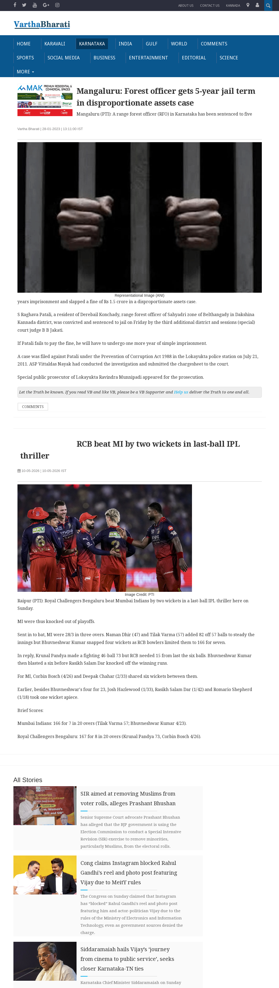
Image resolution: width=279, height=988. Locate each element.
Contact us (210, 6)
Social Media (32, 57)
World (177, 43)
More (224, 57)
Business (71, 57)
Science (193, 57)
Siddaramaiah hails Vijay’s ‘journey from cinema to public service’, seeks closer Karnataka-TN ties (127, 945)
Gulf (149, 43)
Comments (211, 43)
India (123, 43)
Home (23, 43)
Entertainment (115, 57)
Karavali (53, 43)
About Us (186, 6)
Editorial (159, 57)
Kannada (233, 6)
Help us (181, 377)
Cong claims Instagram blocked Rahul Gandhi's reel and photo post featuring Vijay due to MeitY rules (129, 859)
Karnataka (90, 43)
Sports (245, 43)
